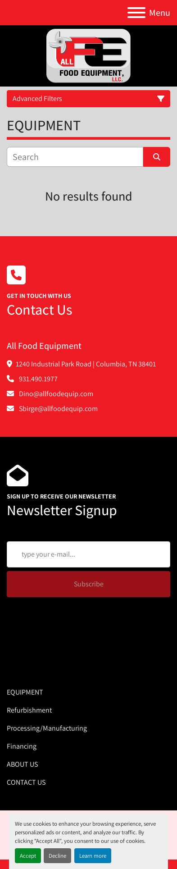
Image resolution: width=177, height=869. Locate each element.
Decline (57, 856)
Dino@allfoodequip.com (55, 393)
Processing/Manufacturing (47, 728)
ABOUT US (22, 764)
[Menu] (136, 12)
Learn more (92, 856)
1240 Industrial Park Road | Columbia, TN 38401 (86, 364)
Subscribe (89, 584)
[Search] (75, 157)
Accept (28, 856)
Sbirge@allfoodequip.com (58, 408)
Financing (21, 746)
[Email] (88, 554)
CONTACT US (26, 782)
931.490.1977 (38, 379)
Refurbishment (29, 710)
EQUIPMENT (25, 692)
